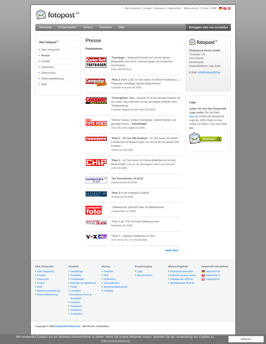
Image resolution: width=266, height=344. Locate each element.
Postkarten (76, 310)
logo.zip (193, 116)
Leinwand (76, 290)
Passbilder (76, 275)
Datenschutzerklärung (48, 290)
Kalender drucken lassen (183, 275)
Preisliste (108, 271)
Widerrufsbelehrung (52, 78)
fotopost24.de (213, 271)
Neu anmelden (144, 275)
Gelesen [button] (246, 339)
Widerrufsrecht (191, 8)
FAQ (106, 275)
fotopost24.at (213, 279)
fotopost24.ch (213, 275)
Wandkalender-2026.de (182, 283)
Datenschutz (174, 8)
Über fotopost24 (133, 8)
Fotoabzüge (77, 271)
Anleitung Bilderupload (115, 286)
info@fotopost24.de (209, 72)
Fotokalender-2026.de (181, 279)
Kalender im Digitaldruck (83, 283)
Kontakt (148, 8)
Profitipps (109, 290)
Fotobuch (75, 302)
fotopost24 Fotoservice (67, 326)
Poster (74, 286)
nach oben (171, 250)
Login (140, 271)
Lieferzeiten (110, 279)
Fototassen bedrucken (182, 271)
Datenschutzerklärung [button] (115, 341)
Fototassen (76, 306)
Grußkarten (77, 313)
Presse (205, 8)
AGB (213, 8)
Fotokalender (77, 279)
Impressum (159, 8)
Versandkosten (111, 283)
